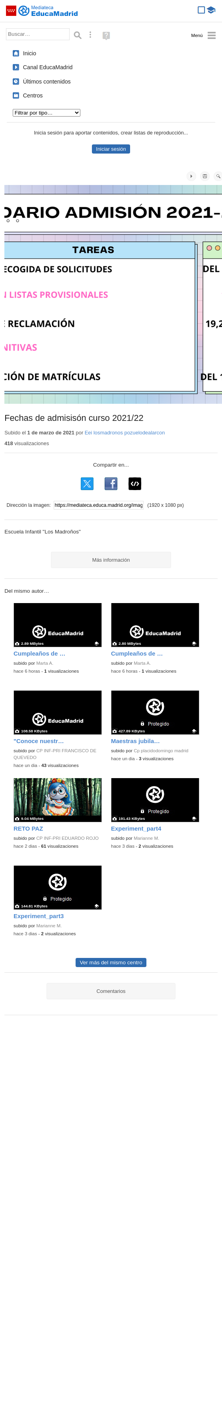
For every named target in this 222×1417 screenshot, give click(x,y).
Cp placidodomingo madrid (161, 750)
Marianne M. (146, 838)
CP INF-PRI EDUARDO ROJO (67, 838)
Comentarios (110, 991)
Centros (33, 95)
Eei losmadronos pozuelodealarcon (125, 433)
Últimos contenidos (47, 81)
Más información (111, 560)
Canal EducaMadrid (48, 67)
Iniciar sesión (111, 149)
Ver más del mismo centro (111, 962)
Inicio (29, 53)
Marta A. (44, 663)
